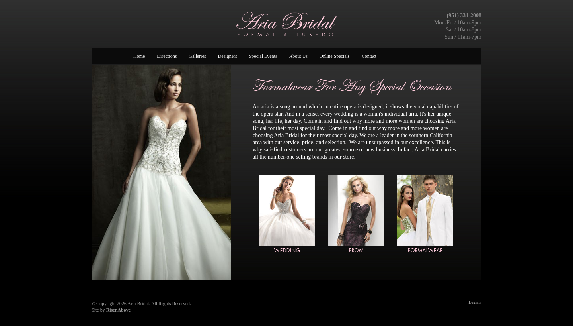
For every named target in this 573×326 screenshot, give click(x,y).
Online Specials (335, 56)
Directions (167, 56)
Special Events (263, 56)
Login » (474, 302)
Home (139, 56)
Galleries (197, 56)
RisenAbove (118, 310)
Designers (227, 56)
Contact (369, 56)
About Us (298, 56)
